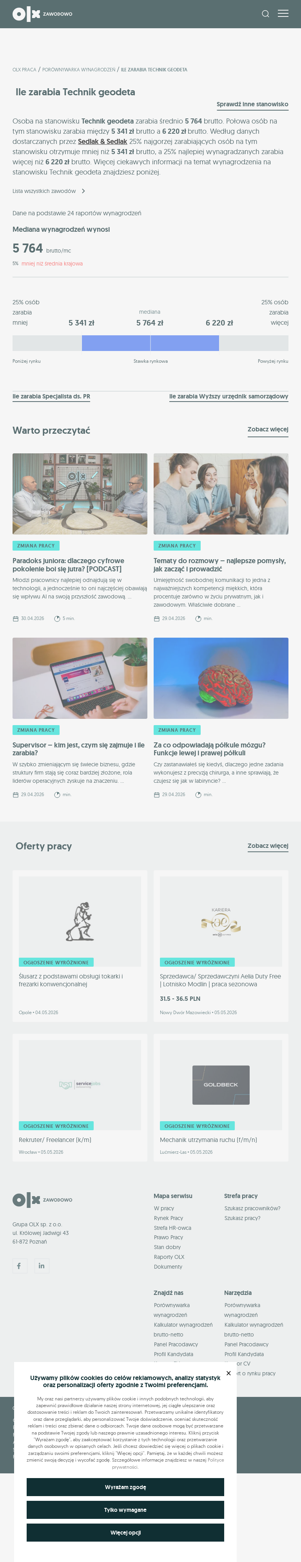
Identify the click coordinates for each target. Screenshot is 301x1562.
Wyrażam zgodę (125, 1487)
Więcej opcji (126, 1532)
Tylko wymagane (125, 1509)
